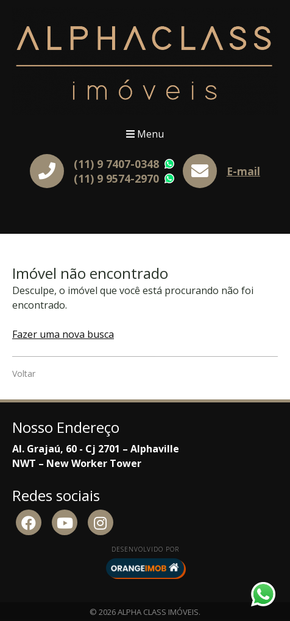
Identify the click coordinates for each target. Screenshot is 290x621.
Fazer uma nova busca (63, 334)
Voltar (23, 373)
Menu (145, 134)
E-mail (243, 171)
